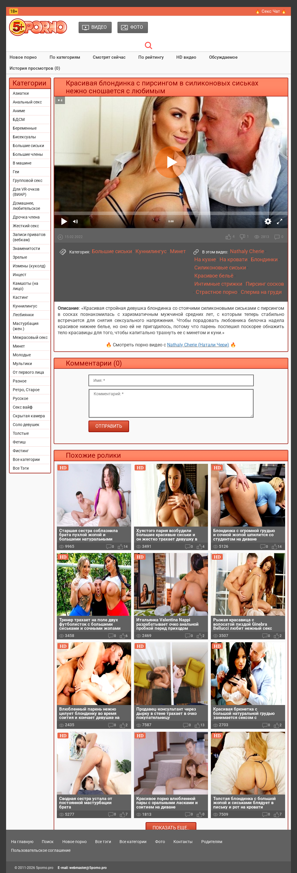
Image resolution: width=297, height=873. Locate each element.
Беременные (25, 128)
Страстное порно (216, 292)
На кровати (233, 259)
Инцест (19, 274)
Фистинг (21, 450)
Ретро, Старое (26, 389)
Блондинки (264, 259)
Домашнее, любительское (26, 206)
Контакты (183, 841)
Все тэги (103, 841)
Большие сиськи (28, 145)
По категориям (65, 57)
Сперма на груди (261, 292)
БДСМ (19, 119)
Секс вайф (22, 407)
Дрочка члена (26, 217)
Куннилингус (25, 306)
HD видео (186, 57)
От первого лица (28, 372)
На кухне (205, 259)
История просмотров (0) (35, 68)
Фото (160, 841)
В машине (22, 163)
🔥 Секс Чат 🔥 (271, 11)
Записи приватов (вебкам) (29, 237)
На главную (22, 841)
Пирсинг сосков (265, 284)
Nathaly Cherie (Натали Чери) (198, 345)
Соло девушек (26, 424)
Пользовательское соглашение (40, 850)
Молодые (22, 355)
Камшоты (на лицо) (25, 286)
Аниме (19, 110)
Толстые (21, 433)
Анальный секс (27, 102)
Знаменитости (26, 248)
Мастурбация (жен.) (26, 326)
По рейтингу (151, 57)
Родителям (211, 841)
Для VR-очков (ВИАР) (26, 192)
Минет (19, 346)
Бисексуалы (24, 137)
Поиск (48, 841)
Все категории (26, 459)
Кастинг (20, 297)
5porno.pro (44, 868)
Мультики (22, 363)
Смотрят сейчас (109, 57)
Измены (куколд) (29, 266)
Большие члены (28, 154)
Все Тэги (21, 468)
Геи (16, 171)
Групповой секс (27, 180)
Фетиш (19, 442)
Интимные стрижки (218, 284)
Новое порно (23, 57)
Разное (19, 381)
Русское (20, 398)
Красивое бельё (213, 276)
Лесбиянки (23, 314)
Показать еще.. (171, 828)
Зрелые (20, 257)
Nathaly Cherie (247, 251)
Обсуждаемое (223, 57)
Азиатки (21, 93)
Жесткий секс (26, 225)
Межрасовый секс (30, 337)
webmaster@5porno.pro (88, 868)
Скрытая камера (29, 416)
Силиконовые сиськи (220, 268)
